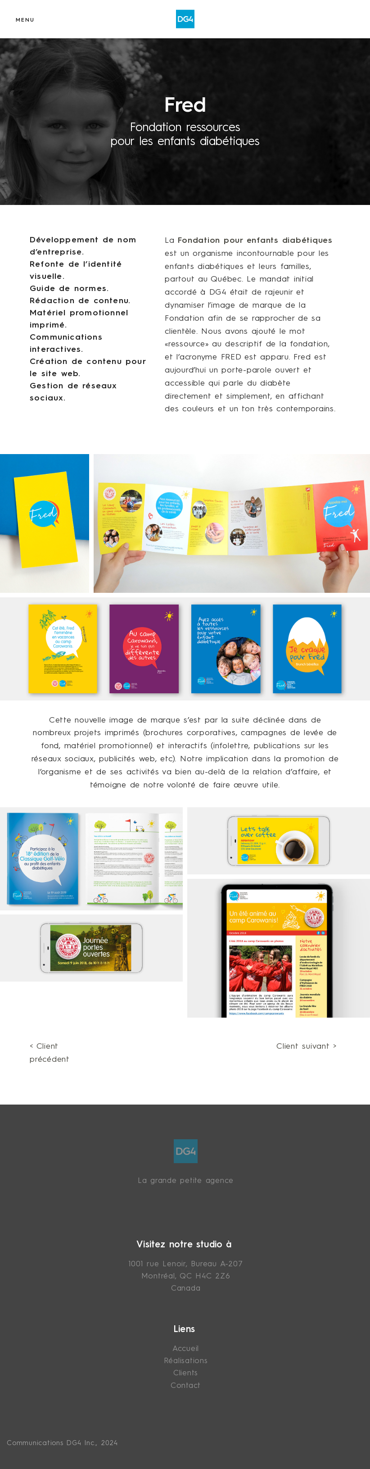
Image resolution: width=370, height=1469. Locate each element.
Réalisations (186, 1361)
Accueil (185, 1349)
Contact (186, 1386)
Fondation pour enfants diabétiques (255, 240)
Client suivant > (306, 1046)
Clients (185, 1373)
